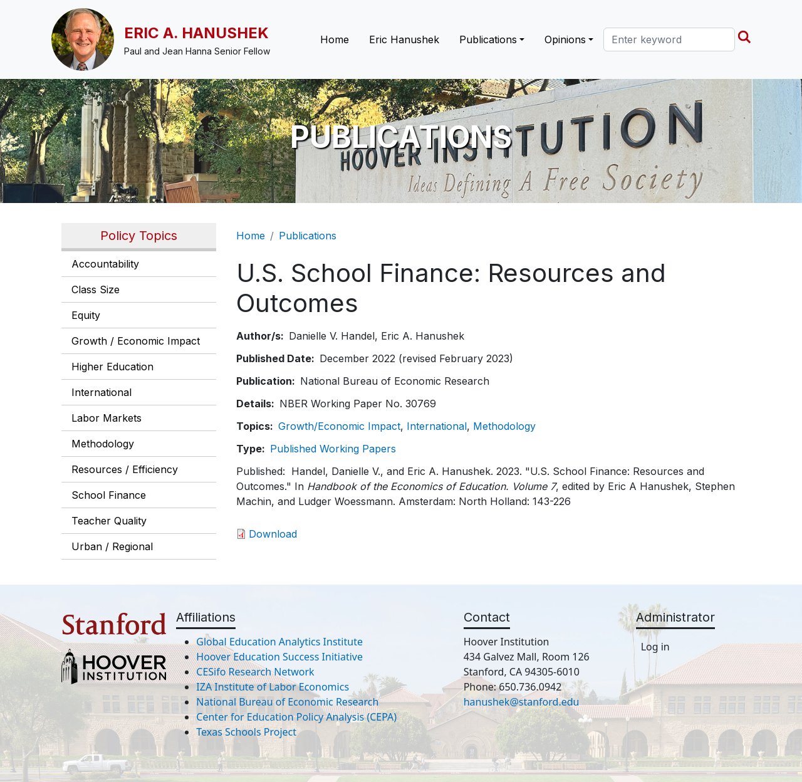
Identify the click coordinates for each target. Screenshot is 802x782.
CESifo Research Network (255, 672)
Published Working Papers (333, 448)
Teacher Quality (109, 520)
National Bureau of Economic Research (287, 702)
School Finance (108, 495)
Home (334, 39)
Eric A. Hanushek (196, 33)
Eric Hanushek (404, 39)
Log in (655, 647)
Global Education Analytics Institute (279, 642)
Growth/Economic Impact (339, 426)
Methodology (102, 443)
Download (273, 534)
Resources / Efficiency (124, 469)
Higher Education (112, 366)
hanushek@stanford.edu (522, 702)
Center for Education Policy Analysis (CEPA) (296, 717)
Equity (85, 315)
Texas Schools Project (246, 732)
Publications (307, 235)
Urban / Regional (112, 546)
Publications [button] (488, 39)
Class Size (95, 289)
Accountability (105, 264)
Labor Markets (106, 418)
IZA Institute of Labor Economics (272, 687)
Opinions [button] (565, 39)
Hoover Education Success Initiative (279, 657)
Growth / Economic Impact (135, 341)
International (101, 392)
